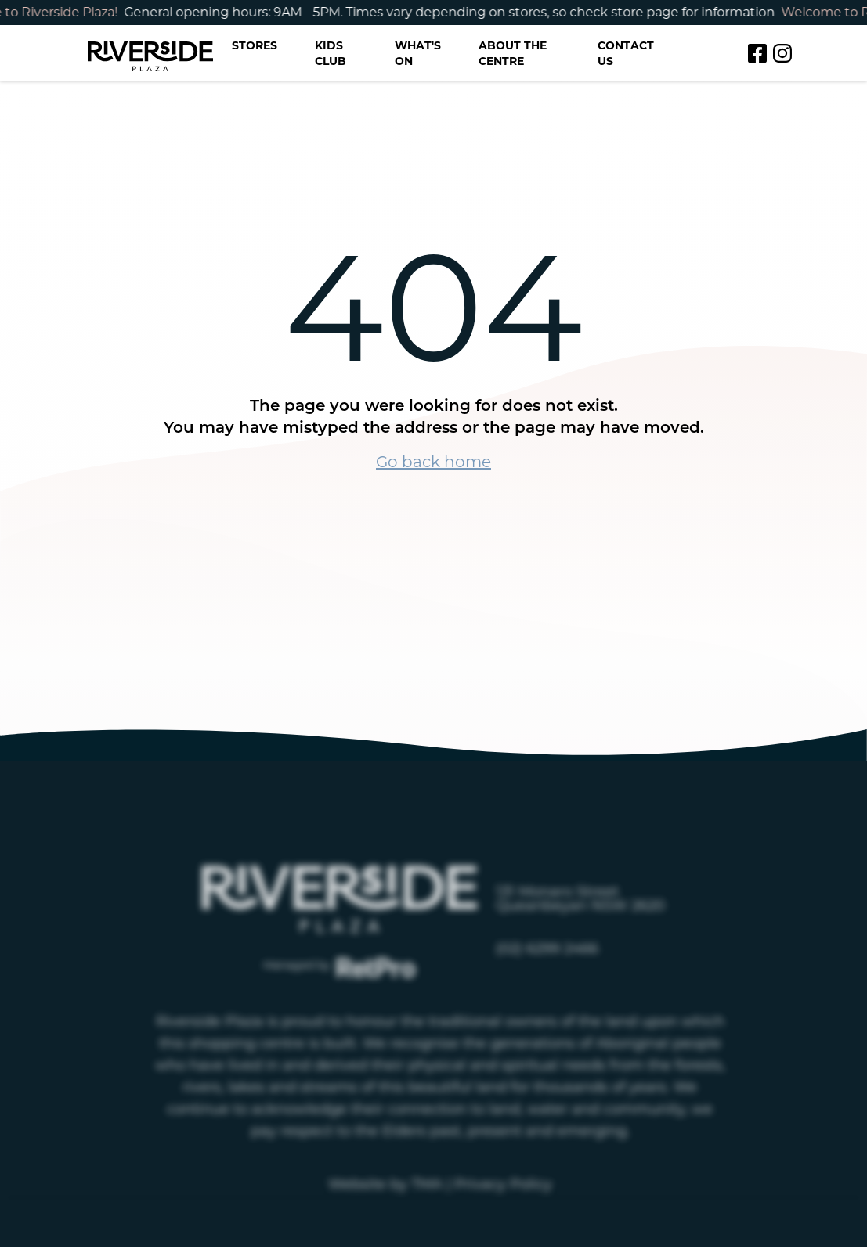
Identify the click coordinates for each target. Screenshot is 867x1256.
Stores (254, 45)
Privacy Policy (503, 1212)
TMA (427, 1212)
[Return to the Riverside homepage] (150, 53)
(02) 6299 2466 (547, 976)
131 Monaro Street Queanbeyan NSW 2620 (580, 926)
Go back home (433, 461)
